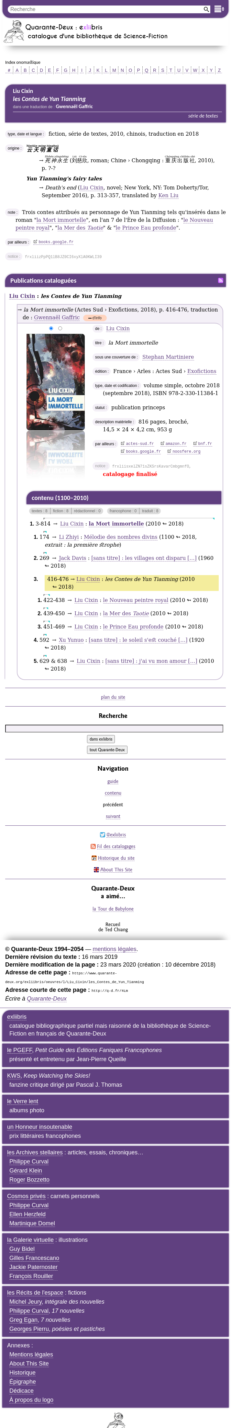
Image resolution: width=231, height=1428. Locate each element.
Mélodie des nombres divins (120, 537)
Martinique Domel (32, 1223)
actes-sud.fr (140, 444)
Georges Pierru (29, 1329)
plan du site (113, 697)
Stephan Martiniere (168, 357)
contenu (113, 793)
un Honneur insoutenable (39, 1127)
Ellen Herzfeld (27, 1214)
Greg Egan (23, 1320)
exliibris (17, 1017)
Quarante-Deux (47, 998)
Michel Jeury (25, 1301)
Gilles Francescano (34, 1258)
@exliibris (116, 834)
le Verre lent (22, 1101)
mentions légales (114, 949)
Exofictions (201, 371)
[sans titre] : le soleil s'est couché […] (138, 640)
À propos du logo (31, 1400)
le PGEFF (19, 1050)
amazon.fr (176, 444)
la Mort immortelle (61, 220)
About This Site (116, 869)
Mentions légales (31, 1354)
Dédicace (21, 1391)
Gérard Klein (25, 1170)
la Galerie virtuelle (30, 1240)
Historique (22, 1372)
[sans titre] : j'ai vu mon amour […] (151, 661)
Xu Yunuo (71, 640)
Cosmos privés (26, 1196)
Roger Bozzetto (29, 1179)
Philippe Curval (29, 1161)
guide (112, 781)
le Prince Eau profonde (146, 228)
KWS (13, 1075)
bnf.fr (205, 444)
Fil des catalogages (116, 846)
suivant (113, 816)
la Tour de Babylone (113, 909)
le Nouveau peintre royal (136, 600)
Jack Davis (72, 558)
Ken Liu (168, 195)
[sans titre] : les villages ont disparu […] (144, 558)
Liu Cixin (92, 188)
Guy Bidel (22, 1249)
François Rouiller (31, 1276)
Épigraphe (22, 1381)
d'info (97, 318)
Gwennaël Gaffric (57, 317)
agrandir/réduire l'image (23, 329)
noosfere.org (186, 451)
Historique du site (116, 858)
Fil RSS (220, 280)
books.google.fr (55, 242)
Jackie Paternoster (33, 1267)
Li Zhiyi (69, 537)
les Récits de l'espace (35, 1292)
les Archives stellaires (35, 1152)
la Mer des (80, 228)
